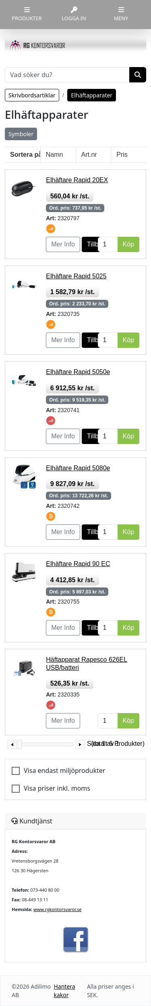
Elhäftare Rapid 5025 (76, 276)
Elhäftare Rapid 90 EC (78, 563)
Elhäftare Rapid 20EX (77, 180)
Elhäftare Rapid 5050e (78, 371)
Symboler (20, 134)
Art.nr (89, 154)
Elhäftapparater (91, 95)
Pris (122, 154)
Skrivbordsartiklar (32, 95)
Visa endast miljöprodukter (64, 770)
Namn (54, 154)
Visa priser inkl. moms (57, 788)
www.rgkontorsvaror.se (57, 909)
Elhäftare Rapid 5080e (78, 468)
